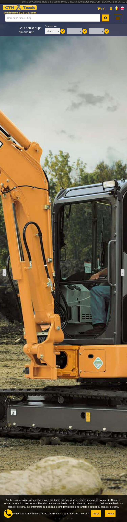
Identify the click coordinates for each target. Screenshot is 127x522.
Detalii (96, 513)
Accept (110, 513)
